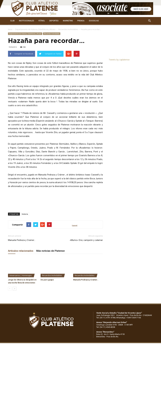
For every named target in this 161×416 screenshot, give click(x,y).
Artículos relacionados (20, 250)
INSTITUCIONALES (26, 21)
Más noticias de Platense (50, 250)
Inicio (10, 29)
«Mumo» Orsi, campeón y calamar (86, 240)
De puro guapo (47, 280)
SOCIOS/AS (94, 21)
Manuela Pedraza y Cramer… (21, 240)
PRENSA (80, 21)
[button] (149, 20)
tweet (74, 225)
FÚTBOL (42, 21)
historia (25, 214)
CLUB (12, 21)
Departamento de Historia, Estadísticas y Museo (35, 29)
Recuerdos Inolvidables (68, 29)
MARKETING (68, 21)
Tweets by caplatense (119, 59)
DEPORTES (54, 21)
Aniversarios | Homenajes (20, 275)
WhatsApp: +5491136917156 (128, 318)
